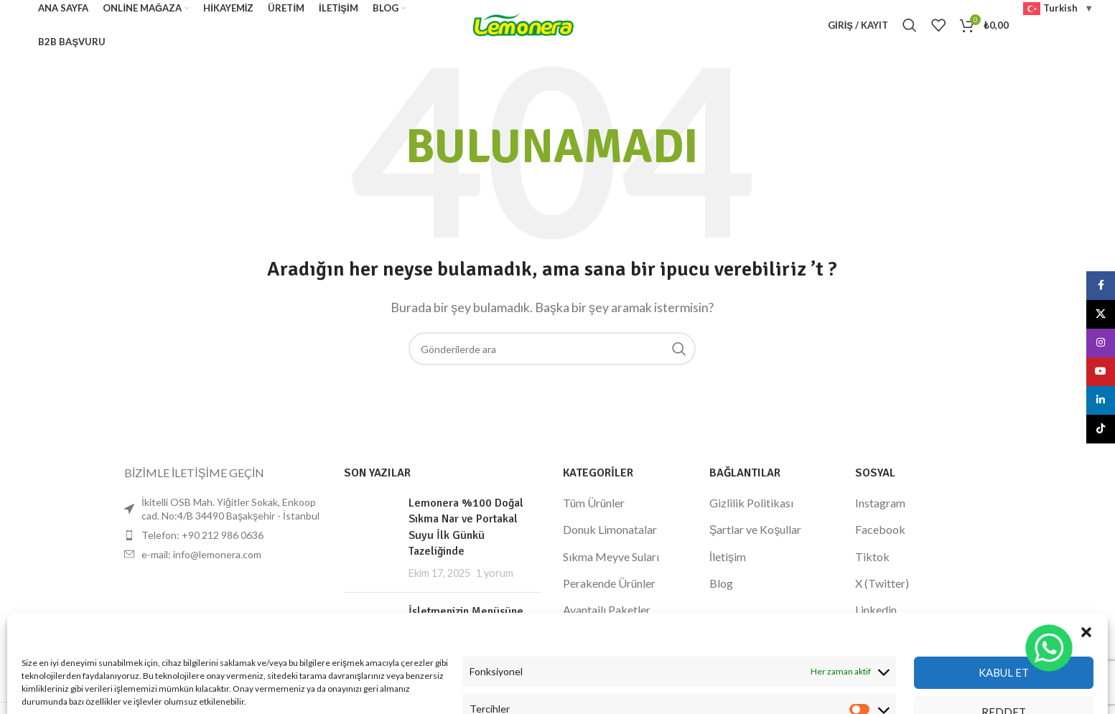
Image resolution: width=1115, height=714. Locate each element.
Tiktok (872, 556)
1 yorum (494, 573)
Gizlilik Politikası (751, 502)
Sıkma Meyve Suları (611, 556)
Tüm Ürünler (594, 502)
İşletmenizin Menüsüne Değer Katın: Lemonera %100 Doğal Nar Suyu (466, 627)
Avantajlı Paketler (606, 609)
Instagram (880, 502)
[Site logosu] (523, 23)
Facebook (880, 529)
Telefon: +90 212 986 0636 (202, 535)
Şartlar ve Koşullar (755, 529)
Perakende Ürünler (609, 583)
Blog (721, 583)
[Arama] (909, 25)
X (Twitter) (882, 583)
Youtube (876, 637)
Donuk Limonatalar (610, 529)
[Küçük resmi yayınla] (371, 538)
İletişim (727, 556)
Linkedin (876, 609)
